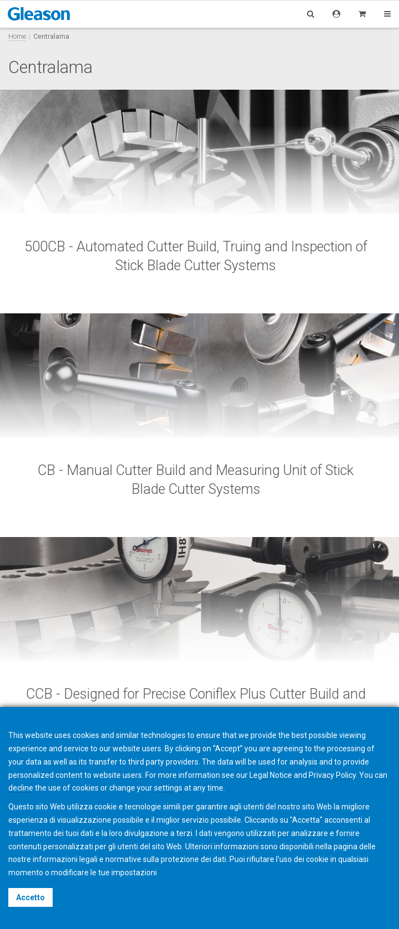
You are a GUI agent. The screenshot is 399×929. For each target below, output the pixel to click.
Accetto (30, 897)
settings (168, 787)
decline (20, 787)
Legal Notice (270, 775)
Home (17, 36)
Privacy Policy (332, 775)
